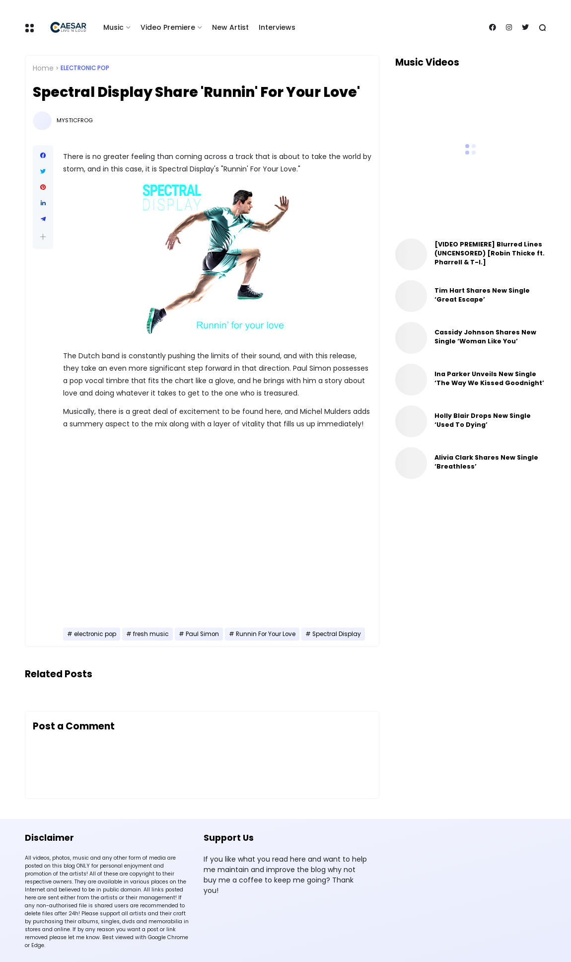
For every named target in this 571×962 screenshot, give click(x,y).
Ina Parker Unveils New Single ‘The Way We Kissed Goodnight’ (489, 378)
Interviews (277, 27)
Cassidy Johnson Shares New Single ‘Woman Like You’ (485, 336)
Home (43, 68)
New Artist (230, 27)
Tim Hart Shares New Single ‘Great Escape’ (482, 295)
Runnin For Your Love (265, 634)
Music (113, 27)
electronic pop (85, 68)
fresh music (151, 634)
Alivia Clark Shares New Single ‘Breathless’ (486, 462)
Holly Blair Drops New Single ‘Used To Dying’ (482, 420)
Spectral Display (336, 634)
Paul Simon (202, 634)
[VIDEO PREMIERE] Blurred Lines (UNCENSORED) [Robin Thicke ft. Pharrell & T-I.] (489, 253)
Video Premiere (168, 27)
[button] (43, 236)
